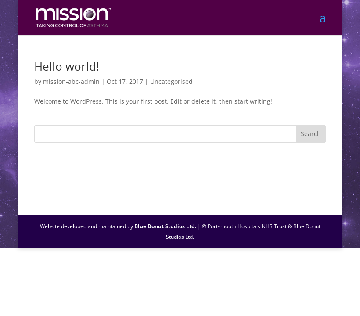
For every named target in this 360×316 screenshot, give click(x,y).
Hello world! (66, 66)
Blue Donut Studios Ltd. (165, 226)
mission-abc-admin (71, 81)
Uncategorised (171, 81)
